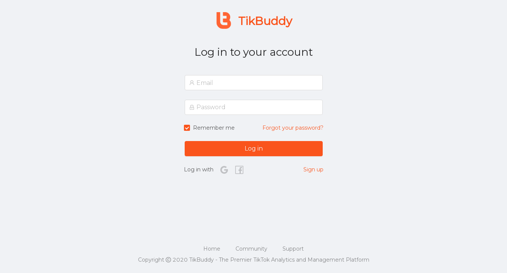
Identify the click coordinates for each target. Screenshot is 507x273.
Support (293, 248)
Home (211, 248)
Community (251, 248)
